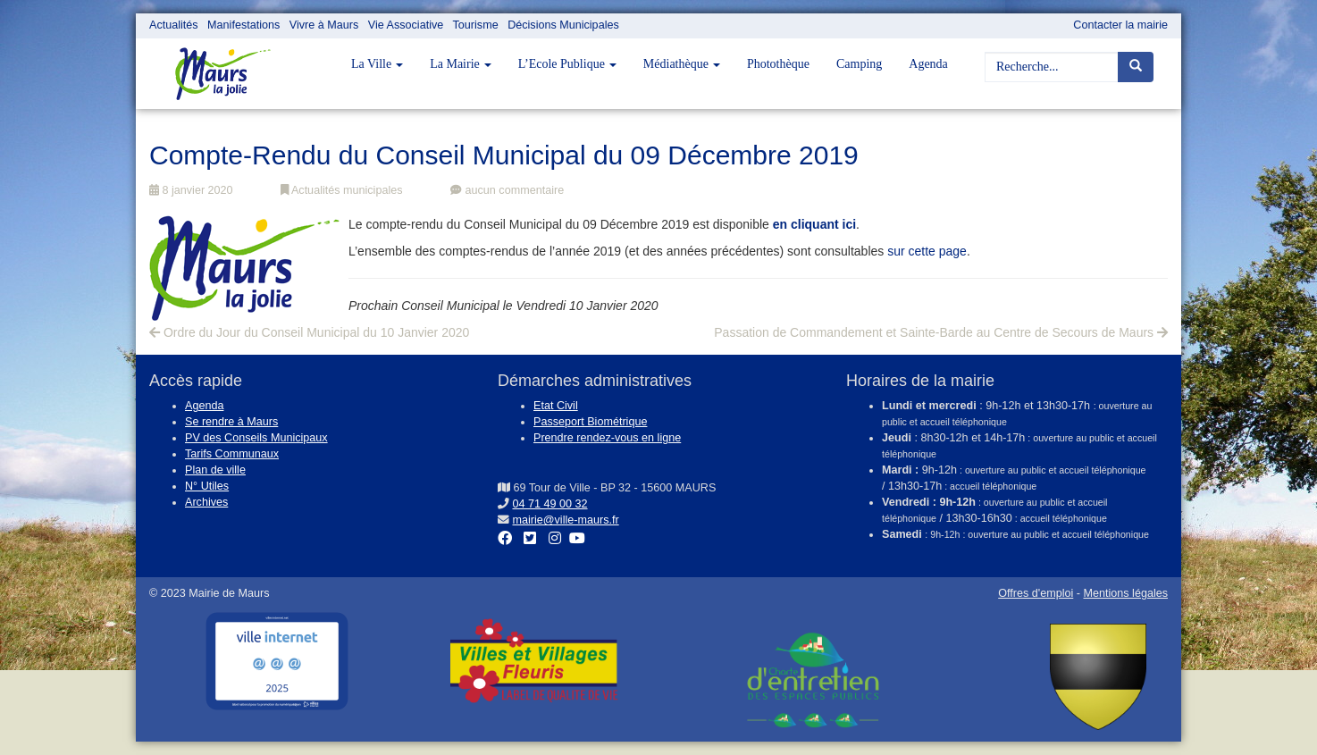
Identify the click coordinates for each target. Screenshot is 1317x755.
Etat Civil (555, 405)
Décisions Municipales (563, 25)
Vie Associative (405, 25)
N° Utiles (207, 486)
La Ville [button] (377, 64)
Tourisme (476, 25)
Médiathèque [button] (681, 64)
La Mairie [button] (460, 64)
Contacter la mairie (1120, 25)
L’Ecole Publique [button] (567, 64)
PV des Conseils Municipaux (256, 438)
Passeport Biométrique (590, 421)
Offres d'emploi (1035, 593)
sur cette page (927, 251)
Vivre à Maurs (323, 25)
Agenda (928, 64)
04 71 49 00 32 (550, 504)
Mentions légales (1125, 593)
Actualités (173, 25)
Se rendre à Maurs (231, 421)
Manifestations (243, 25)
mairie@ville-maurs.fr (566, 520)
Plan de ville (215, 470)
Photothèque (778, 64)
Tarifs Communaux (232, 454)
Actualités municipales (341, 190)
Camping (859, 64)
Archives (206, 502)
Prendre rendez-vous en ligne (607, 438)
